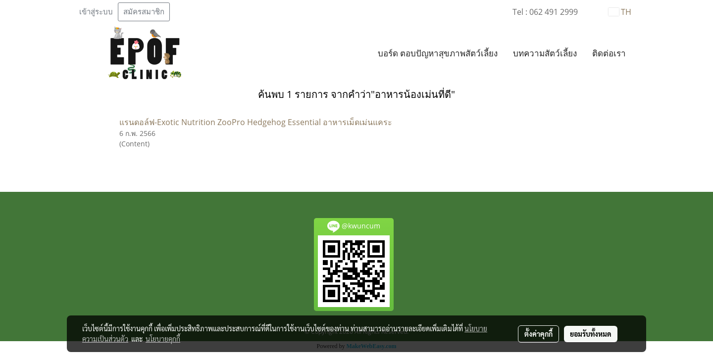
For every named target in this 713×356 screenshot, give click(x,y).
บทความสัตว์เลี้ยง (545, 53)
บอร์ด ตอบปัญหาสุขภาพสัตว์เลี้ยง (438, 53)
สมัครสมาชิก (143, 12)
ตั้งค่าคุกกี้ (538, 333)
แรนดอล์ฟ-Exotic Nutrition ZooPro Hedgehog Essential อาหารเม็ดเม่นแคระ (255, 122)
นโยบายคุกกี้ (163, 338)
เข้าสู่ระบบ (96, 12)
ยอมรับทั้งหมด (590, 333)
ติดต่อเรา (609, 53)
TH (620, 11)
